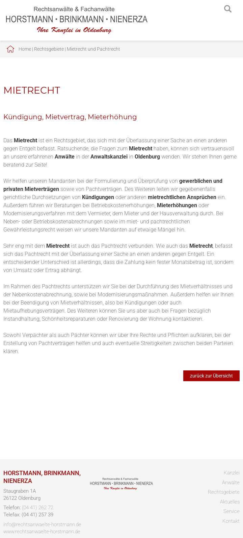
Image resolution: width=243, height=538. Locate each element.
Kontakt (231, 521)
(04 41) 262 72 (37, 508)
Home (25, 49)
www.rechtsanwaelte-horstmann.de (41, 532)
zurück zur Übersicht (211, 375)
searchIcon (228, 9)
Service (231, 511)
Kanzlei (232, 473)
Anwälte (231, 483)
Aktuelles (230, 502)
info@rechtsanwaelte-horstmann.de (42, 524)
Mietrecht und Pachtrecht (93, 49)
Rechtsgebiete (49, 49)
